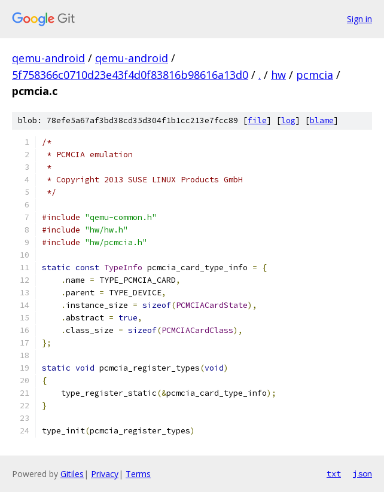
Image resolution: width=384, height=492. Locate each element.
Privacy (104, 473)
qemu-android (48, 58)
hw (278, 75)
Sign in (359, 19)
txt (334, 473)
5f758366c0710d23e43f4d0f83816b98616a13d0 (130, 75)
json (362, 473)
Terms (138, 473)
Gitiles (72, 473)
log (288, 120)
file (257, 120)
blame (322, 120)
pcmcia (314, 75)
